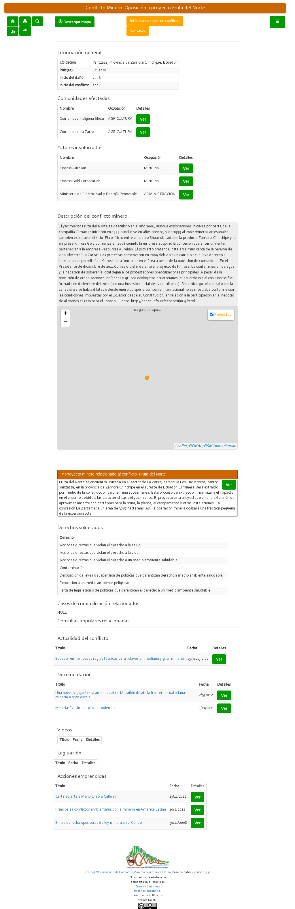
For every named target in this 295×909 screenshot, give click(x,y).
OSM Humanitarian (220, 446)
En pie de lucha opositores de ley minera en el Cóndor (99, 823)
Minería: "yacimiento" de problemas (85, 708)
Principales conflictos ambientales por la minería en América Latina (110, 810)
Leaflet (181, 446)
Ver (143, 119)
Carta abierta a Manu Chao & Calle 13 (85, 797)
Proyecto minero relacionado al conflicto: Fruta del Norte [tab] (113, 474)
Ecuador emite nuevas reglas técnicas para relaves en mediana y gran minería (119, 659)
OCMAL (195, 446)
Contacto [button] (137, 31)
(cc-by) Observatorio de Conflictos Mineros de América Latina (128, 872)
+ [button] (65, 313)
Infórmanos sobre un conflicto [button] (154, 21)
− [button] (65, 322)
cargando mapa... (150, 378)
